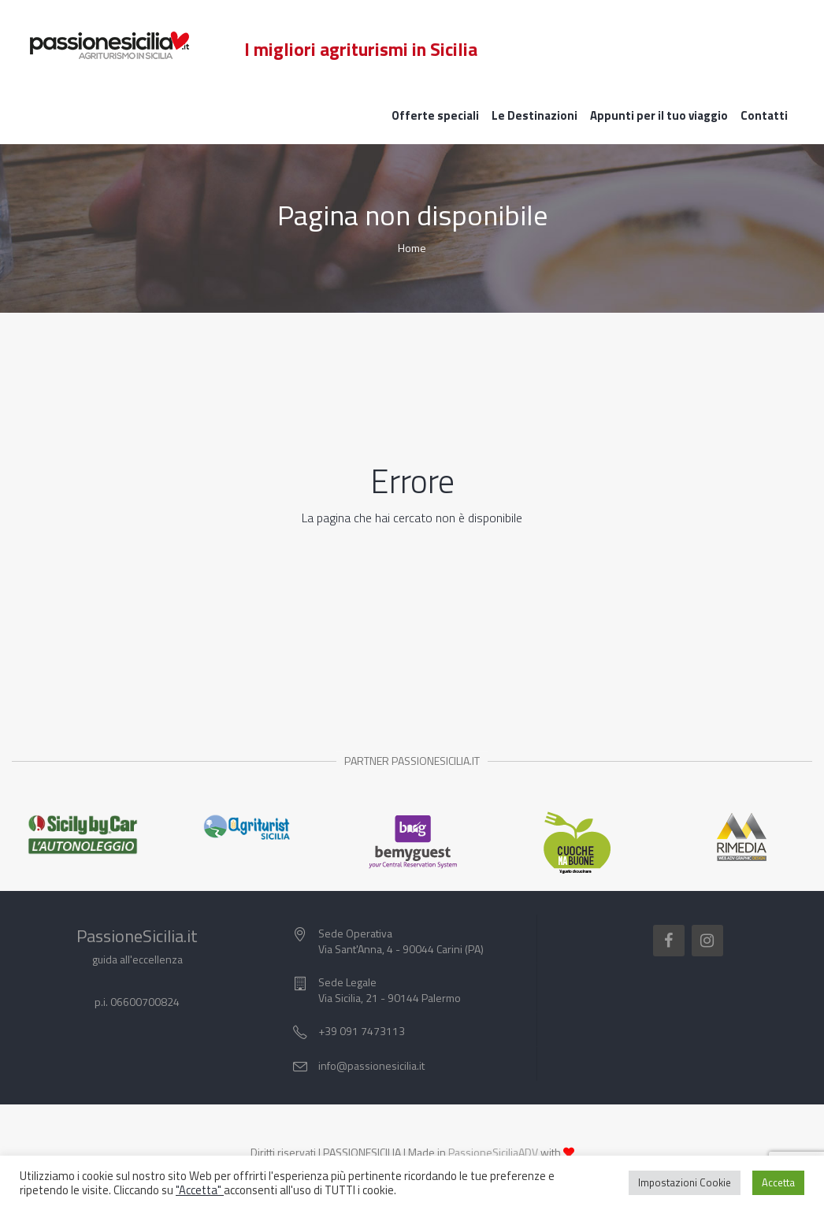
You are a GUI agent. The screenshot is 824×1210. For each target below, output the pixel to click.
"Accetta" (200, 1190)
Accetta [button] (778, 1182)
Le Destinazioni (534, 116)
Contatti (764, 116)
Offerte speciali (435, 116)
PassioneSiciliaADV (493, 1152)
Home (412, 247)
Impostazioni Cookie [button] (684, 1182)
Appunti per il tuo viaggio (659, 116)
